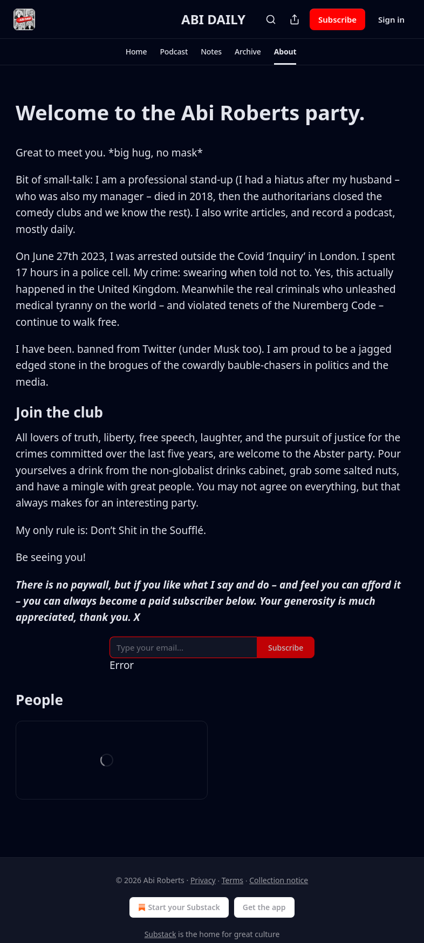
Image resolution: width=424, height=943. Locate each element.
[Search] (271, 19)
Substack (160, 934)
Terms (232, 880)
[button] (136, 52)
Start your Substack (178, 907)
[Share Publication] (294, 19)
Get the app (264, 907)
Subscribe (337, 19)
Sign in (391, 19)
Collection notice (278, 880)
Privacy (203, 880)
